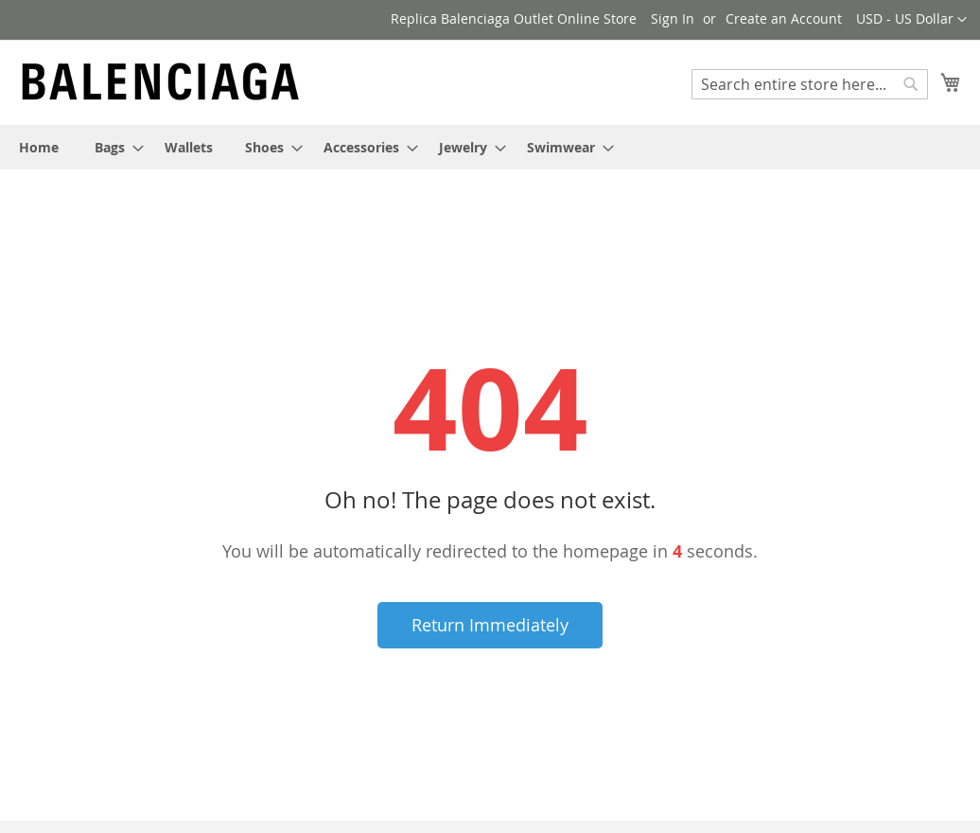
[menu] (490, 147)
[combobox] (809, 84)
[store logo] (161, 81)
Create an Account (784, 18)
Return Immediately (490, 624)
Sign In (672, 18)
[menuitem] (39, 147)
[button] (911, 19)
